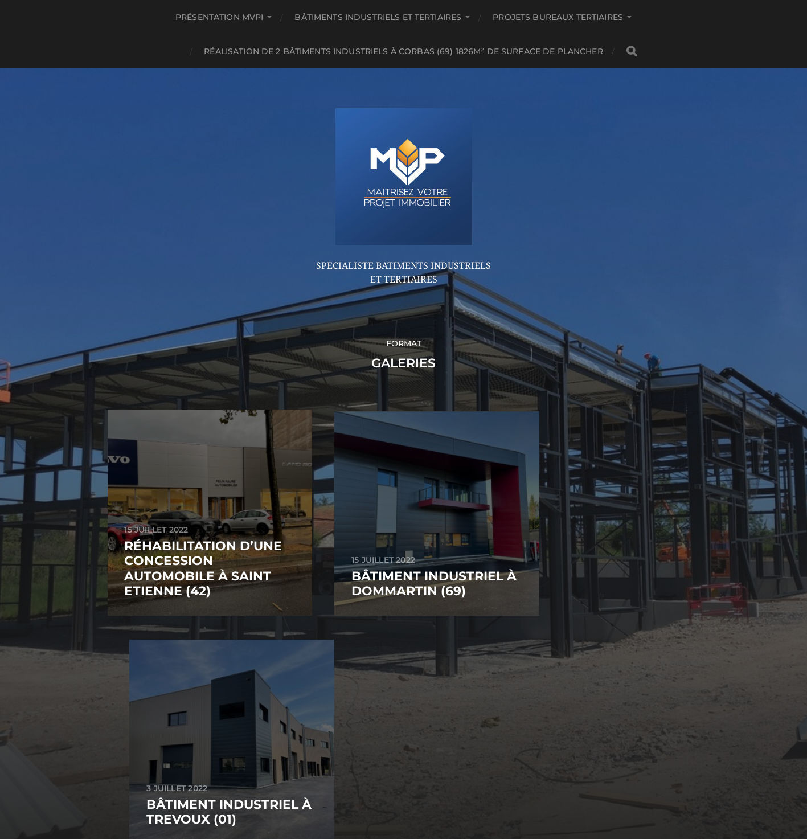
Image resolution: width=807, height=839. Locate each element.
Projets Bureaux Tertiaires (558, 17)
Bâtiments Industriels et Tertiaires (377, 17)
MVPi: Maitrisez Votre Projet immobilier (424, 668)
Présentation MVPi (219, 17)
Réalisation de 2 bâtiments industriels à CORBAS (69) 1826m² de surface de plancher (403, 51)
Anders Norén (428, 695)
